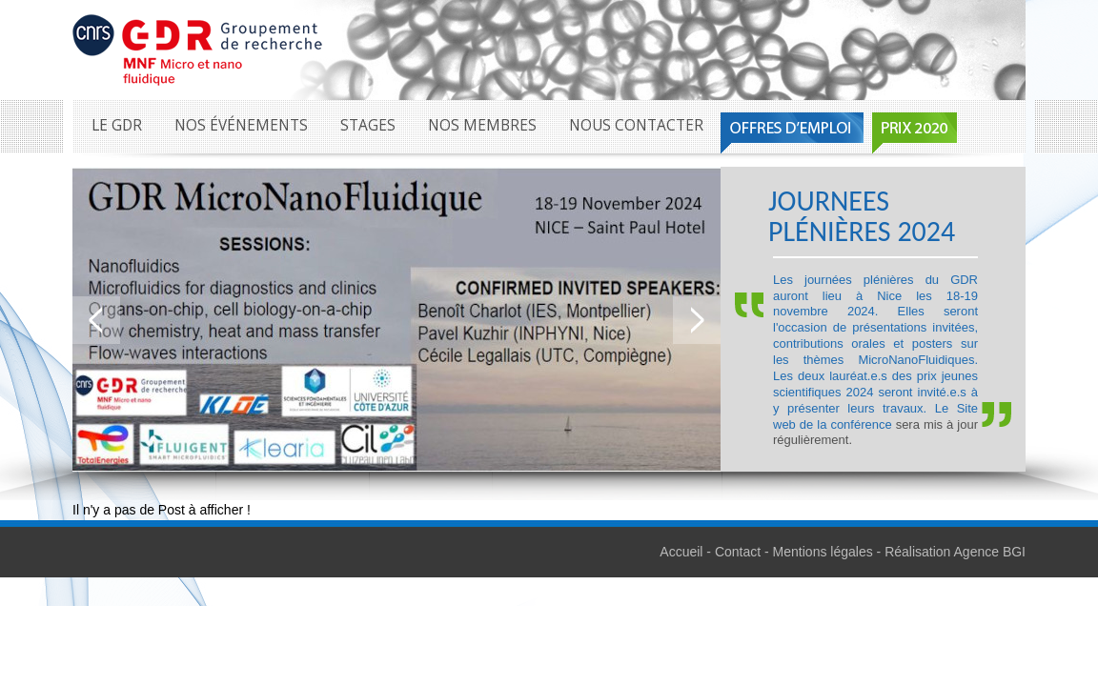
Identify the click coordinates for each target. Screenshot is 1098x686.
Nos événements (241, 125)
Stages (368, 125)
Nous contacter (636, 125)
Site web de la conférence (875, 416)
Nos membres (482, 125)
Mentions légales (823, 551)
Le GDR (117, 125)
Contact (738, 551)
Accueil (681, 551)
